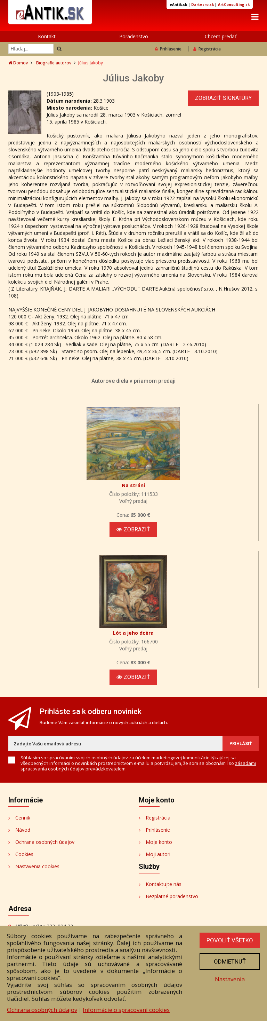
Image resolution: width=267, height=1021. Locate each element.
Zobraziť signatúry (223, 98)
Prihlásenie (168, 49)
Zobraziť (133, 529)
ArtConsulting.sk (234, 4)
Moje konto (159, 842)
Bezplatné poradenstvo (172, 896)
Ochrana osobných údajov (44, 842)
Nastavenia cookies (37, 866)
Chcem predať (220, 36)
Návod (22, 829)
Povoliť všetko (230, 940)
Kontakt (47, 36)
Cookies (24, 854)
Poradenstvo (133, 36)
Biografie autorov (53, 63)
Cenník (22, 817)
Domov (18, 63)
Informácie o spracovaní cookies (126, 1010)
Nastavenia (230, 979)
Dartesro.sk (202, 4)
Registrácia (207, 49)
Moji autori (158, 854)
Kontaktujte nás (163, 884)
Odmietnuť (230, 961)
